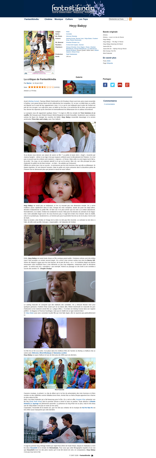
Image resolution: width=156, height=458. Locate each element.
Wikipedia (110, 63)
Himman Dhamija (71, 36)
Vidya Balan (88, 38)
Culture (69, 19)
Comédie (69, 34)
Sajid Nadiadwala (71, 54)
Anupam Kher (80, 399)
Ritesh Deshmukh (75, 40)
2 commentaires (109, 104)
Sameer (81, 45)
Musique (58, 19)
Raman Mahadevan (80, 48)
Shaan (88, 47)
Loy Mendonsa (92, 48)
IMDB (108, 61)
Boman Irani (80, 38)
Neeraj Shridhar (71, 50)
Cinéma (48, 19)
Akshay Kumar (70, 38)
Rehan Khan (76, 52)
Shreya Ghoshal (71, 47)
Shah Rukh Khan (35, 401)
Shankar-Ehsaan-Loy (72, 42)
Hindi (67, 31)
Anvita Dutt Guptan (72, 45)
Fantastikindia (31, 19)
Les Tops (83, 19)
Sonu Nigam (81, 47)
